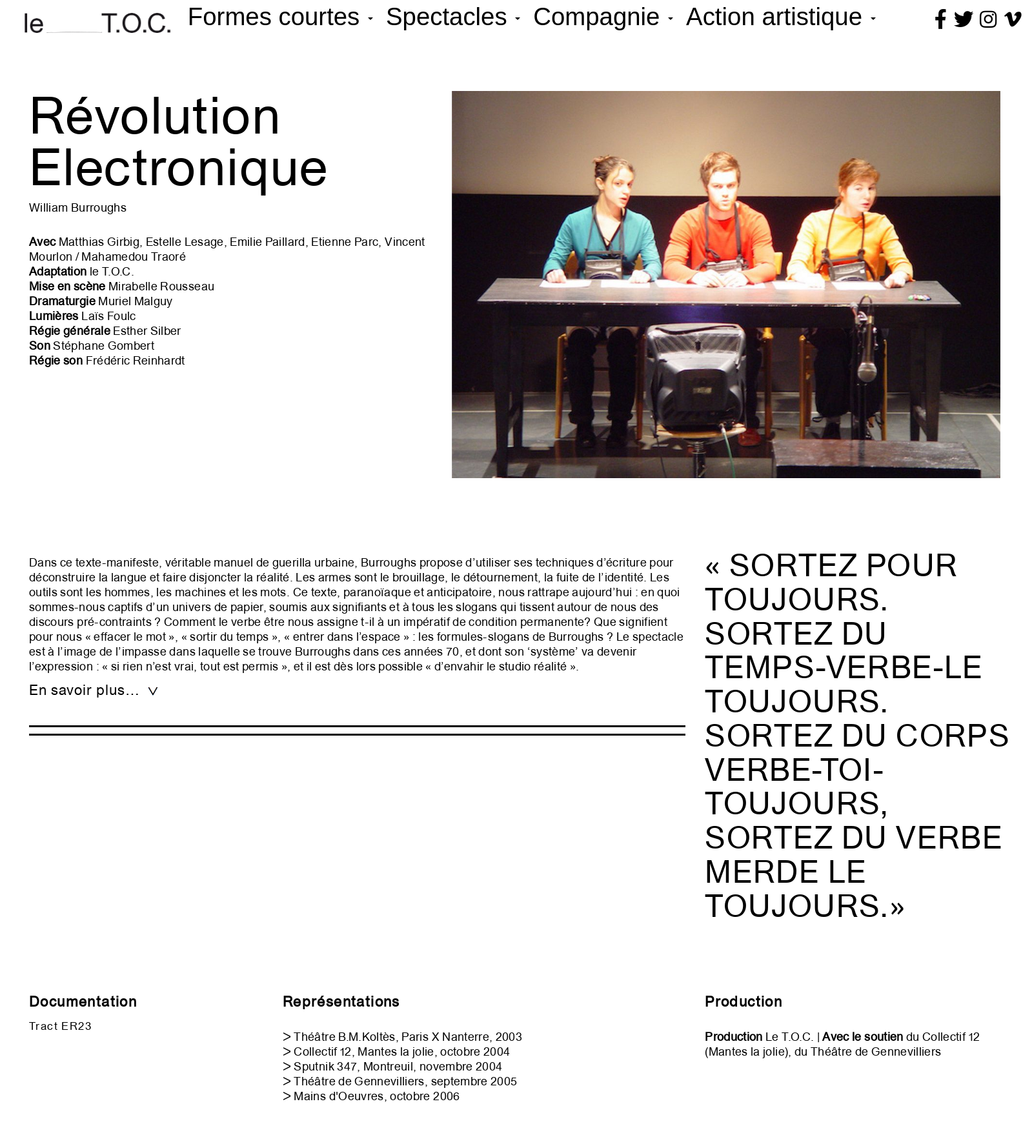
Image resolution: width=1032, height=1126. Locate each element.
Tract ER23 (60, 1026)
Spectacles (453, 16)
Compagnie (603, 16)
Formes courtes (280, 16)
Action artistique (781, 16)
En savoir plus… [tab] (94, 690)
